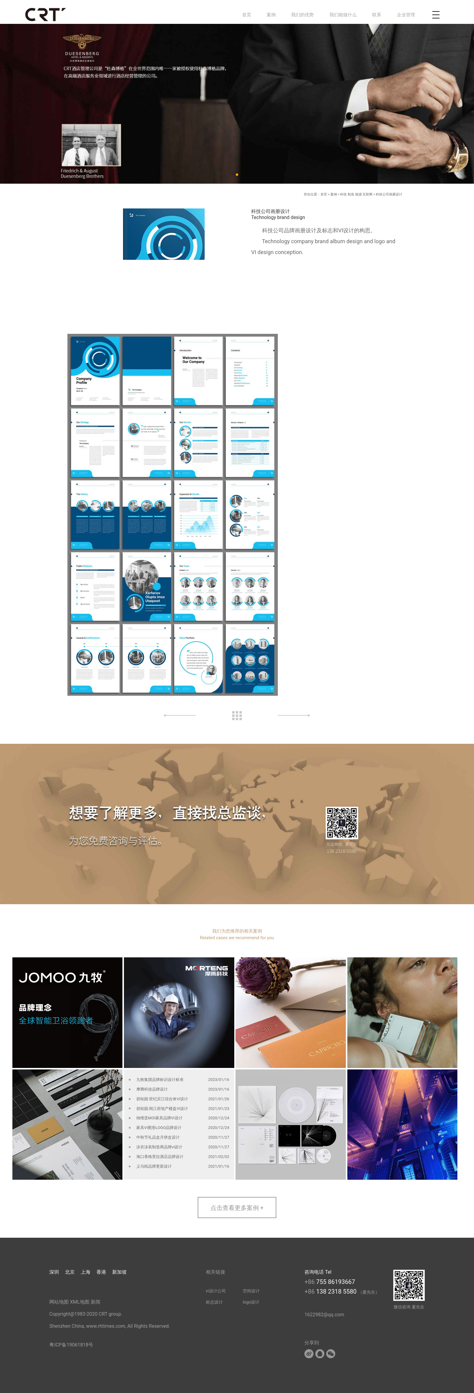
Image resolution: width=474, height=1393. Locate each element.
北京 (70, 1272)
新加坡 (119, 1272)
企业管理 (406, 15)
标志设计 (214, 1302)
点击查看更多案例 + (237, 1207)
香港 (101, 1272)
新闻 (95, 1302)
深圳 (54, 1272)
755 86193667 (335, 1281)
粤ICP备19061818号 (71, 1345)
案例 (271, 15)
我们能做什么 (343, 15)
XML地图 (79, 1302)
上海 (85, 1272)
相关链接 (215, 1272)
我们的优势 (302, 15)
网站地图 (59, 1302)
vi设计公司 (216, 1290)
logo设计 (251, 1302)
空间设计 (251, 1290)
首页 (246, 15)
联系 (376, 15)
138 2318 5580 (337, 1291)
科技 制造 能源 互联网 (356, 194)
